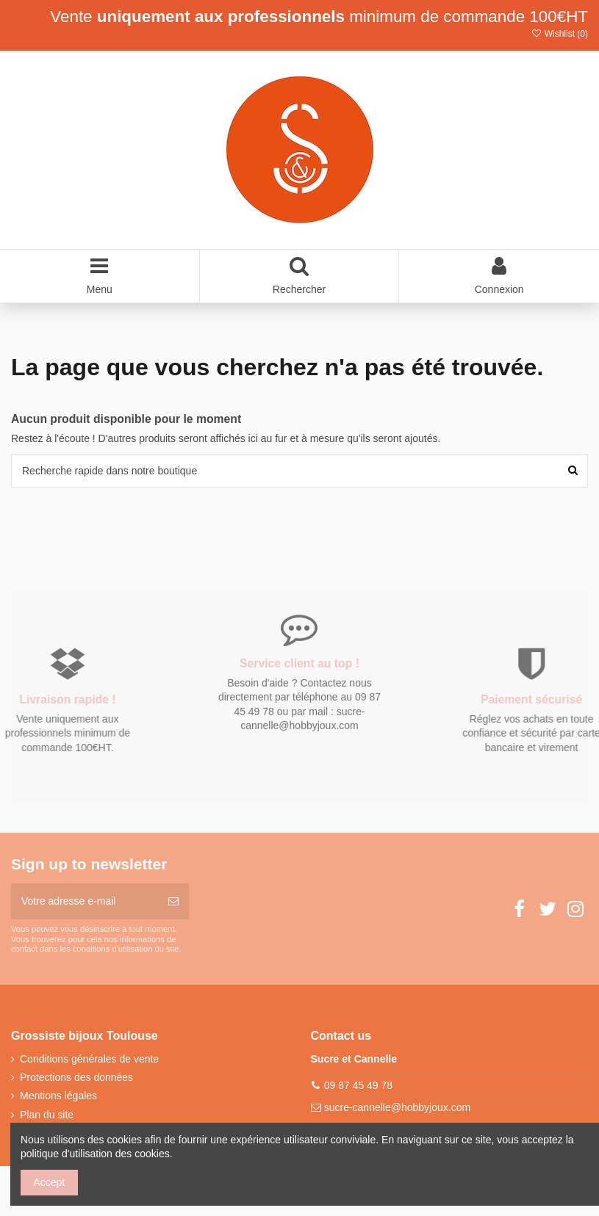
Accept (49, 1182)
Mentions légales (58, 1095)
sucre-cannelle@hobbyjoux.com (397, 1107)
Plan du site (46, 1115)
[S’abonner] (173, 901)
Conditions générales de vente (89, 1059)
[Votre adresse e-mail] (84, 901)
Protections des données (76, 1077)
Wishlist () (559, 34)
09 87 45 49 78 (358, 1085)
